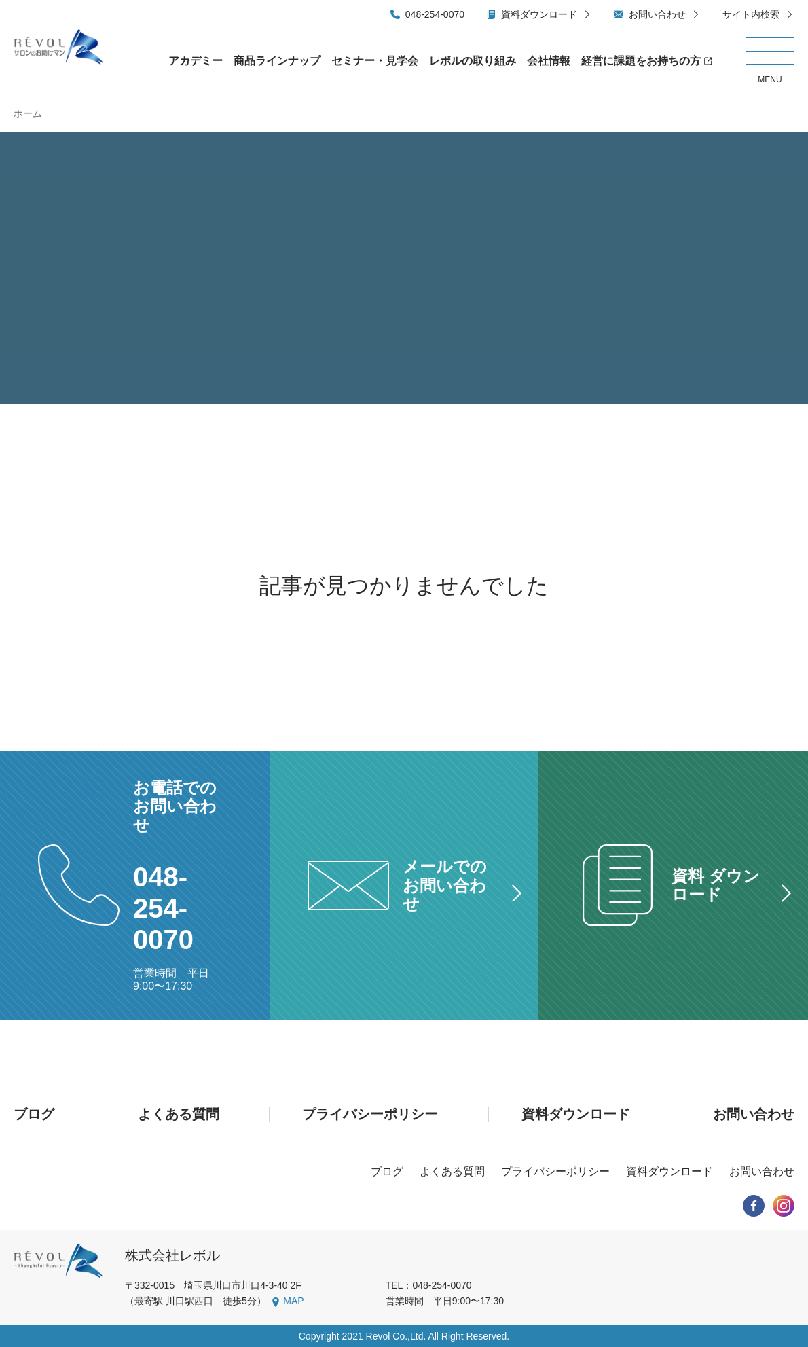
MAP (293, 1300)
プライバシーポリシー (370, 1114)
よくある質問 (178, 1114)
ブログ (34, 1114)
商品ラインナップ (277, 61)
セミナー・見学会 (374, 61)
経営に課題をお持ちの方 (641, 61)
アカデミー (195, 61)
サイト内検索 (750, 14)
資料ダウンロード (539, 14)
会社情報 (548, 61)
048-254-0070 (434, 14)
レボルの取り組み (472, 61)
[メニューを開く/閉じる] (770, 61)
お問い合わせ (657, 14)
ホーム (28, 113)
